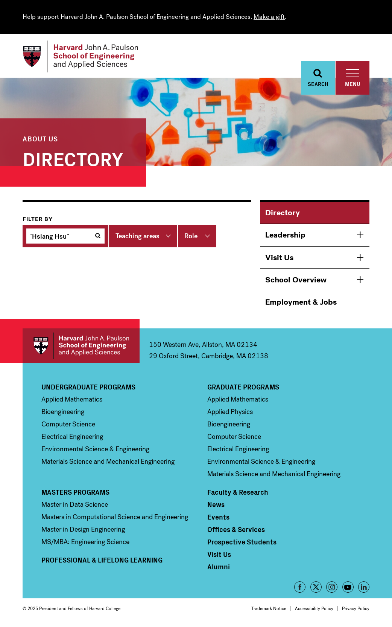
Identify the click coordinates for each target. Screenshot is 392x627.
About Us (40, 138)
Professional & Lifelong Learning (102, 559)
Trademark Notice (268, 609)
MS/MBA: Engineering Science (85, 541)
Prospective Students (242, 541)
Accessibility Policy (314, 609)
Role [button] (191, 236)
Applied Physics (230, 411)
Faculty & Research (237, 492)
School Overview (296, 279)
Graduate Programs (243, 386)
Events (218, 517)
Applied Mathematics (71, 399)
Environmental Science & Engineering (95, 449)
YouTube (348, 587)
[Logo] (80, 56)
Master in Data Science (74, 504)
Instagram (331, 587)
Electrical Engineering (72, 436)
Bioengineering (62, 411)
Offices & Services (236, 529)
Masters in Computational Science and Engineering (114, 517)
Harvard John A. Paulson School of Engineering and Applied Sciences (81, 345)
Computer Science (68, 424)
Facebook (299, 587)
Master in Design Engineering (83, 529)
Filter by (38, 219)
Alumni (218, 566)
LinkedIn (363, 587)
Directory (282, 212)
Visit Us (279, 257)
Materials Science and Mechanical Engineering (108, 461)
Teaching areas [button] (137, 236)
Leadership (285, 235)
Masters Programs (75, 492)
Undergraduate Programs (88, 386)
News (216, 504)
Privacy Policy (355, 609)
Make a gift (269, 16)
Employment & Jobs (301, 302)
